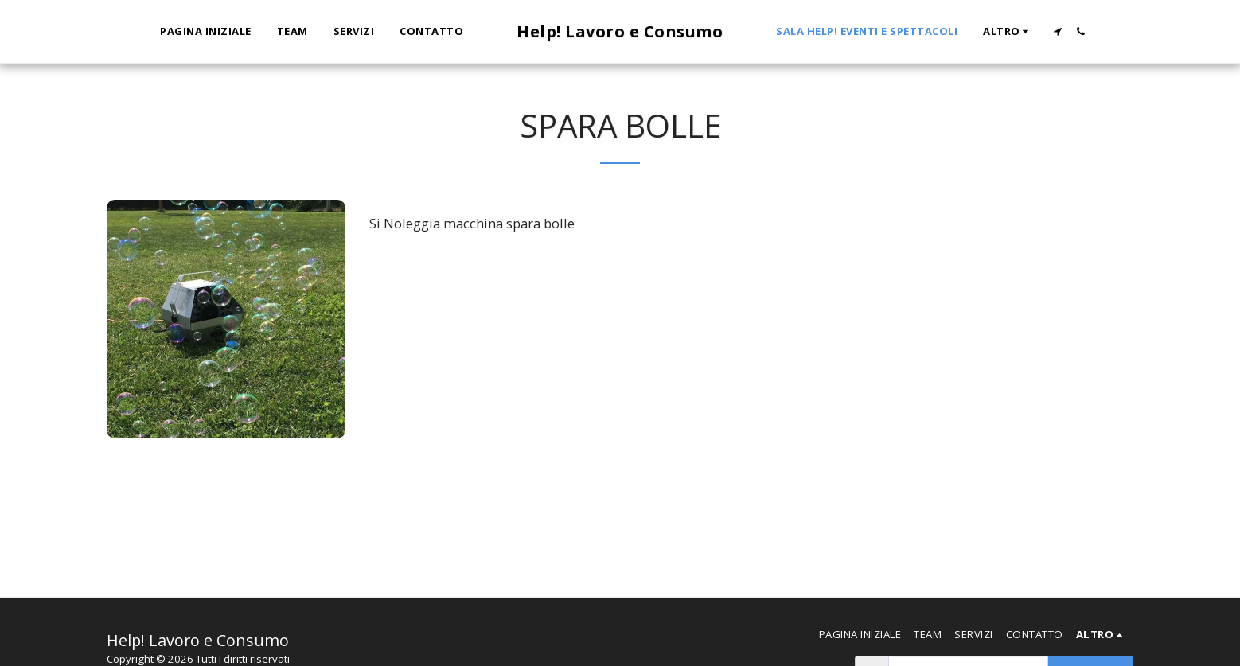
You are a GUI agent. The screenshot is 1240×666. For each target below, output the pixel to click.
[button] (1057, 31)
